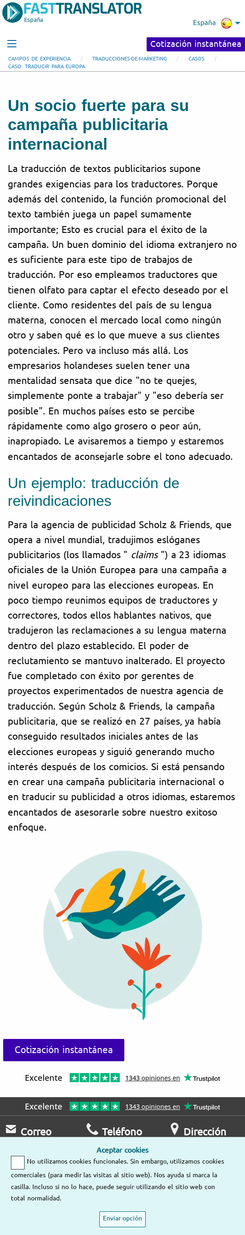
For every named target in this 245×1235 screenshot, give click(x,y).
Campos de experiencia (39, 58)
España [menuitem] (212, 23)
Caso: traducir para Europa (46, 66)
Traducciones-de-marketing (129, 58)
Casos (196, 58)
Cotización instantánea (195, 44)
